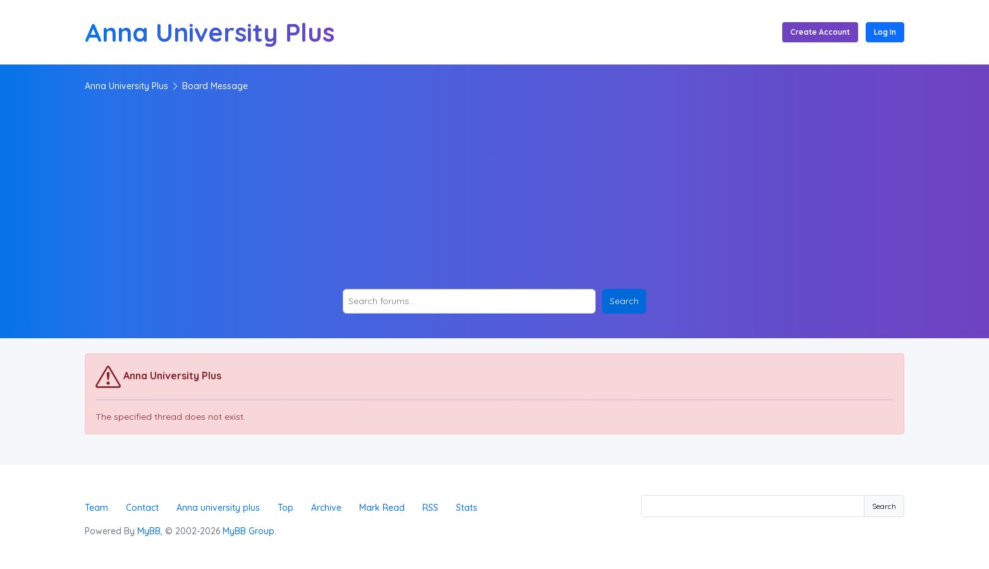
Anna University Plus (126, 86)
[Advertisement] (494, 190)
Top (285, 507)
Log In (885, 32)
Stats (466, 507)
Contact (142, 507)
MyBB (149, 531)
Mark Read (382, 507)
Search (884, 506)
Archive (326, 507)
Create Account (820, 32)
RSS (430, 507)
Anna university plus (218, 507)
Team (96, 507)
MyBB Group (248, 531)
